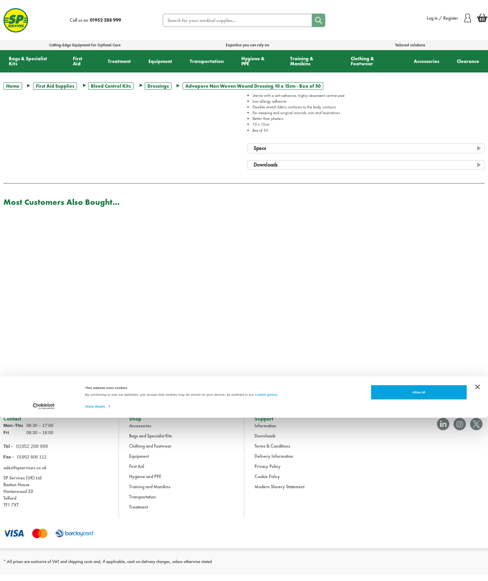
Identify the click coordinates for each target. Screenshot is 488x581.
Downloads (265, 442)
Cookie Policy (267, 482)
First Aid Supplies (55, 86)
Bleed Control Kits (111, 86)
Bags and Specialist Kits (150, 442)
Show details (95, 570)
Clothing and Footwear (150, 452)
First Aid (77, 61)
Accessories (426, 61)
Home (12, 86)
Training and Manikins (149, 493)
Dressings (158, 86)
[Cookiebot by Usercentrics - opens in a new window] (44, 569)
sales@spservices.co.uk (24, 473)
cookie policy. (266, 558)
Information (265, 432)
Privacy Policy (268, 472)
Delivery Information (274, 462)
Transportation (207, 61)
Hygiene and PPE (145, 482)
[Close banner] (477, 549)
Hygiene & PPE (253, 61)
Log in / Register (449, 18)
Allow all (418, 555)
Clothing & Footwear (362, 61)
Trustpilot (11, 388)
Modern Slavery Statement (279, 493)
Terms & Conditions (272, 452)
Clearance (468, 61)
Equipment (160, 61)
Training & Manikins (301, 61)
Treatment (119, 61)
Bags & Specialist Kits (28, 61)
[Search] (318, 20)
